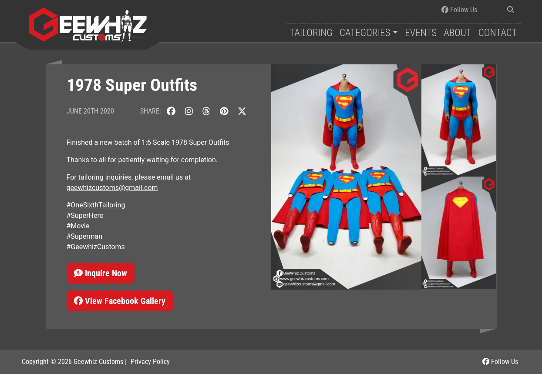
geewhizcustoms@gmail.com (112, 188)
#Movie (78, 226)
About (457, 33)
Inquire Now (100, 273)
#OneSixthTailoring (96, 205)
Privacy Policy (150, 361)
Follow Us (459, 10)
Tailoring (311, 33)
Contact (497, 33)
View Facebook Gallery (119, 301)
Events (421, 33)
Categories (365, 33)
